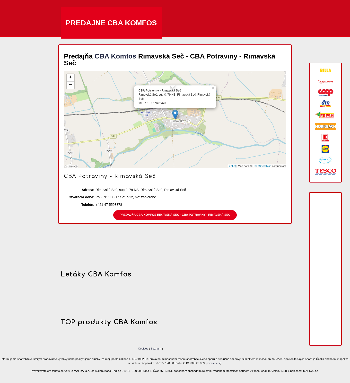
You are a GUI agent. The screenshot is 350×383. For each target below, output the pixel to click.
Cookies (143, 348)
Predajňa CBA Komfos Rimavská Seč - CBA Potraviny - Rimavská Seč (175, 214)
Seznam (156, 348)
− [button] (70, 85)
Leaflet (232, 166)
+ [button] (70, 77)
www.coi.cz (213, 363)
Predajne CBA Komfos (111, 23)
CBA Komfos (115, 56)
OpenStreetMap (262, 166)
